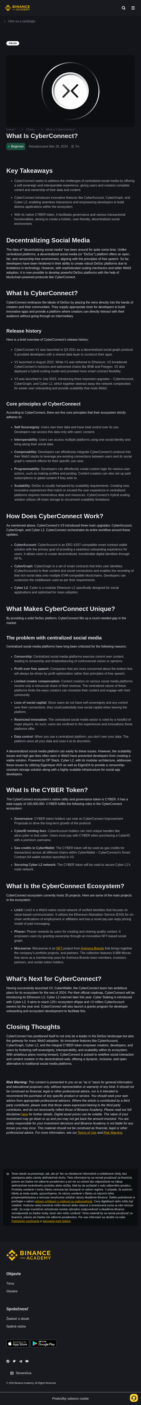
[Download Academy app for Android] (43, 1344)
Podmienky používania (25, 1221)
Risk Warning (113, 1132)
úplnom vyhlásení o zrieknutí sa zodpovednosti (63, 1201)
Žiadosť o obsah (17, 1318)
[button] (133, 8)
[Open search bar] (122, 7)
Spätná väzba (16, 1326)
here (24, 1114)
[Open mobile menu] (133, 7)
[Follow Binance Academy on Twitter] (14, 1361)
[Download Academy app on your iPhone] (17, 1344)
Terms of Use (87, 1132)
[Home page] (17, 8)
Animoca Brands (92, 948)
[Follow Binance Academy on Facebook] (8, 1361)
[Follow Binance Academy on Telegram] (20, 1361)
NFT (59, 948)
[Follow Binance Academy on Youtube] (27, 1361)
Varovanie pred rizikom (56, 1221)
